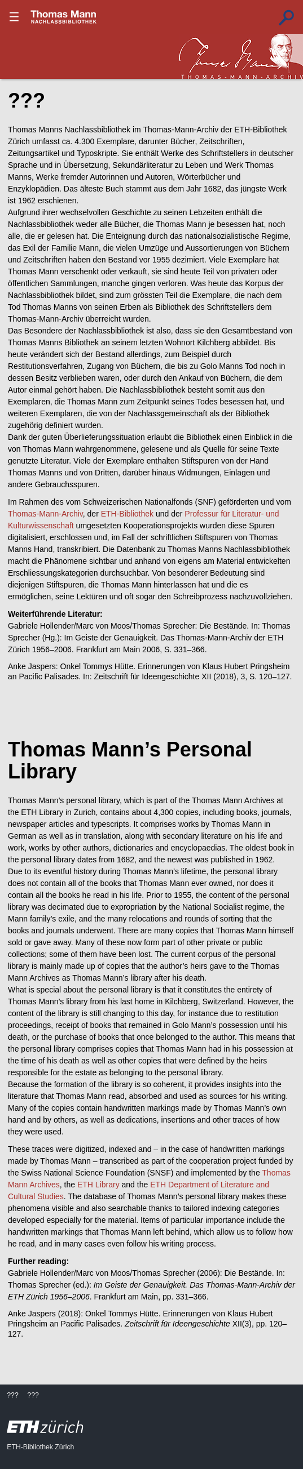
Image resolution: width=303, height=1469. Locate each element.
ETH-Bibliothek (127, 513)
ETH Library (98, 1184)
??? (64, 17)
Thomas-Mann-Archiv (45, 513)
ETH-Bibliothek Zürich (40, 1447)
